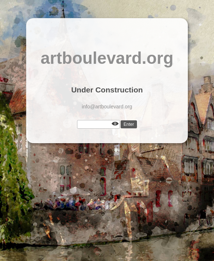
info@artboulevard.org (107, 106)
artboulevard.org (107, 58)
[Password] (98, 124)
